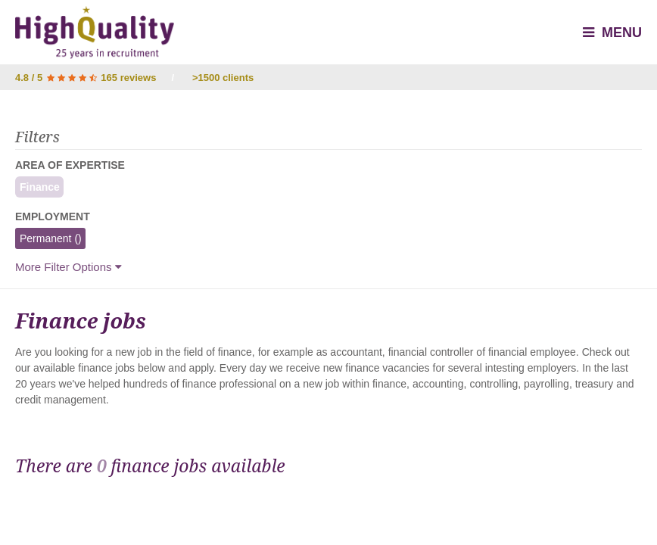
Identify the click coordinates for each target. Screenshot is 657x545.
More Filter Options (68, 266)
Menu (612, 32)
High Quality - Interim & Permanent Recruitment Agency (94, 32)
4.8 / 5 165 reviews (85, 77)
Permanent (48, 238)
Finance (37, 187)
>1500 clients (223, 77)
